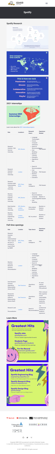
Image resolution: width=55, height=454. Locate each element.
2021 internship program (27, 127)
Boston (23, 149)
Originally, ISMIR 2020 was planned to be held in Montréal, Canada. (27, 442)
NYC (19, 149)
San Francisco (22, 285)
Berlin (19, 186)
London (20, 172)
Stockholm (21, 210)
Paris (22, 184)
